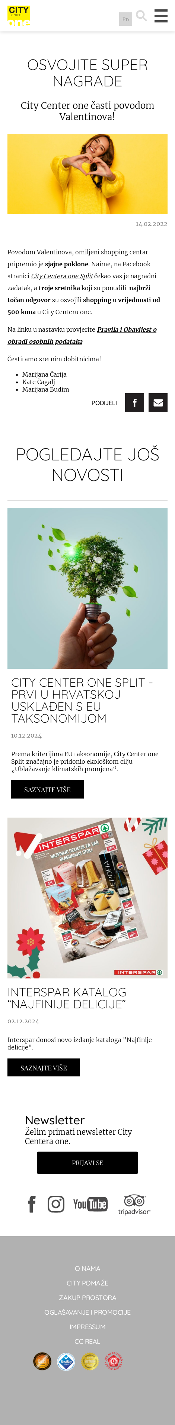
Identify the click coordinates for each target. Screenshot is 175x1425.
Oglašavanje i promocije (87, 1312)
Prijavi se (87, 1163)
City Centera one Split (62, 276)
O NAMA (87, 1268)
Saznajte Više (47, 789)
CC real (87, 1341)
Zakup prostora (87, 1297)
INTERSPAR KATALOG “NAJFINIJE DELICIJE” (66, 997)
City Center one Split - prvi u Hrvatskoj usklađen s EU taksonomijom (82, 700)
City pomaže (87, 1283)
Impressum (88, 1327)
